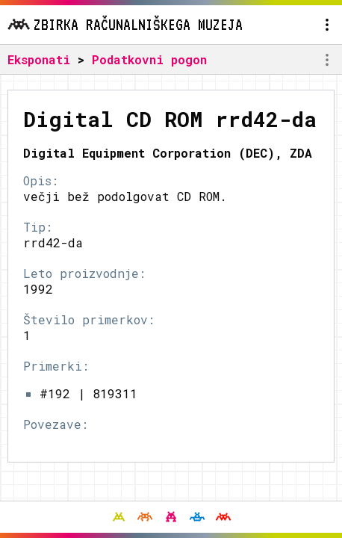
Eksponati (38, 59)
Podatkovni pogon (149, 59)
